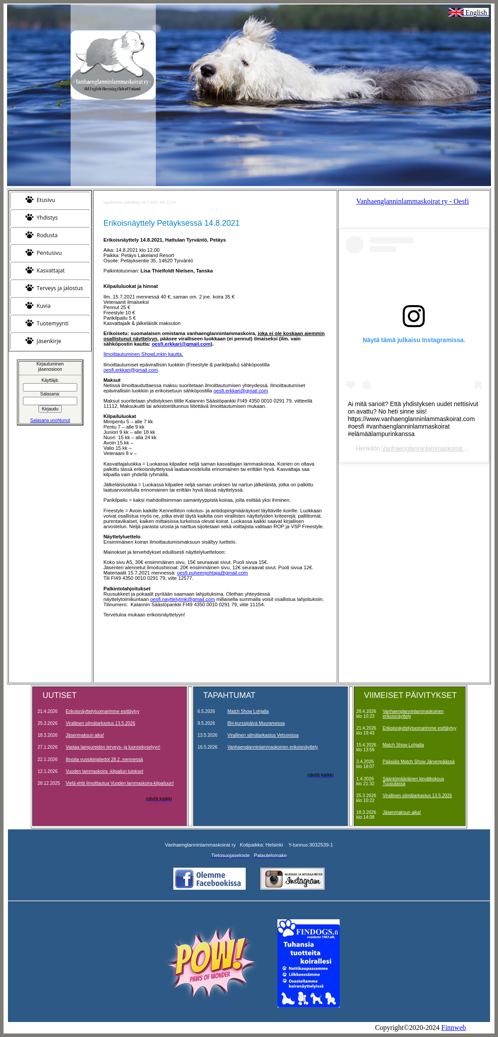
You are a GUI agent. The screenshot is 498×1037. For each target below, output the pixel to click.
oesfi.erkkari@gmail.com (130, 370)
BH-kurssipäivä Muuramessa (256, 723)
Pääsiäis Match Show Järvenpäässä (418, 761)
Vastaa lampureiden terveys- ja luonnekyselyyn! (113, 747)
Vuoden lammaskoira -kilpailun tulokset (104, 771)
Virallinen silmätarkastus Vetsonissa (263, 735)
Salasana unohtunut (50, 420)
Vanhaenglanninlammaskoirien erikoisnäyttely (273, 747)
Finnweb (454, 1027)
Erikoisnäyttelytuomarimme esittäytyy (102, 711)
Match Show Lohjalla (248, 711)
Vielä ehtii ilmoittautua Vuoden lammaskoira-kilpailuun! (120, 783)
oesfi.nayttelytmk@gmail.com (182, 599)
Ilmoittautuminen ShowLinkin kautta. (143, 354)
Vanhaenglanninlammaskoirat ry (425, 448)
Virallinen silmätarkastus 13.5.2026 (100, 723)
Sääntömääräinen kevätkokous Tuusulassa (413, 781)
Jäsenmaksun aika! (85, 735)
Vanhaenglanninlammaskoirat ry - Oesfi (412, 201)
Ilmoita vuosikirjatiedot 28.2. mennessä (104, 759)
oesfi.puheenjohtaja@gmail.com (212, 572)
